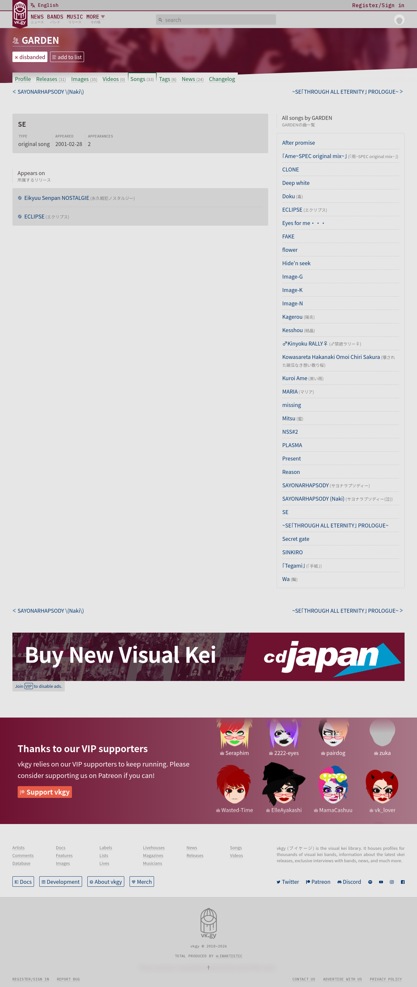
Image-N (292, 303)
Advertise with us (342, 979)
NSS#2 (290, 431)
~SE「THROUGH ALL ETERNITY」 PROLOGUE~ (335, 525)
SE (285, 512)
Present (291, 458)
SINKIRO (292, 552)
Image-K (292, 290)
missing (291, 405)
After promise (298, 142)
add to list (70, 57)
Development (63, 881)
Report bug (68, 979)
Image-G (292, 276)
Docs (26, 881)
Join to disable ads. (38, 686)
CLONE (290, 169)
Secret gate (295, 538)
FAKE (288, 236)
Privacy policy (386, 979)
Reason (291, 472)
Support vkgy (48, 792)
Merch (144, 881)
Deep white (296, 182)
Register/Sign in (30, 979)
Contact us (303, 979)
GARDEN (40, 39)
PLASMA (292, 445)
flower (290, 249)
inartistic (230, 956)
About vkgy (108, 881)
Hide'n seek (296, 263)
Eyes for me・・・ (304, 223)
